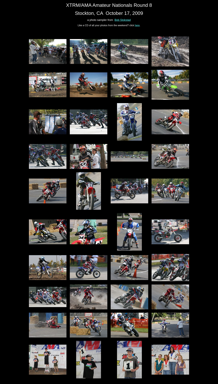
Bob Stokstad (123, 20)
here (137, 25)
